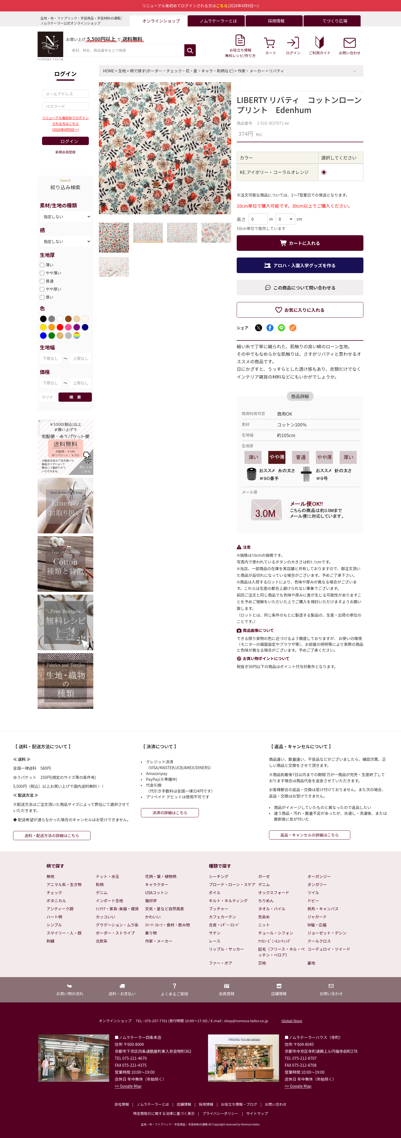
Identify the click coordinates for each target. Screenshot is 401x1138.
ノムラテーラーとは (153, 1104)
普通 (49, 281)
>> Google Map (128, 1086)
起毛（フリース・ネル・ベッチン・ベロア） (281, 952)
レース (214, 941)
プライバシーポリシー (220, 1113)
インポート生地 (109, 900)
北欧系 (101, 941)
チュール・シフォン (275, 933)
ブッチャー (218, 908)
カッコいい (105, 916)
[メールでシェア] (292, 327)
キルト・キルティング (228, 900)
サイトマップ (257, 1113)
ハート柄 (54, 916)
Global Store (292, 1020)
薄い (49, 265)
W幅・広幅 (316, 925)
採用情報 (206, 1104)
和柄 (100, 884)
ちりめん (266, 900)
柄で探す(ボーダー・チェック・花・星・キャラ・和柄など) (182, 70)
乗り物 (151, 933)
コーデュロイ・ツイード (328, 949)
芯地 (262, 963)
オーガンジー (319, 876)
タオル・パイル (271, 908)
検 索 (75, 397)
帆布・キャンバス (323, 908)
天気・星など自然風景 (164, 908)
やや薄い (53, 273)
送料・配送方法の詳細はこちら (52, 835)
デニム (101, 892)
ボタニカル (56, 900)
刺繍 (50, 941)
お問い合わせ (276, 1104)
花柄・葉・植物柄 (160, 876)
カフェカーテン (222, 916)
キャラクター (156, 884)
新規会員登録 (65, 151)
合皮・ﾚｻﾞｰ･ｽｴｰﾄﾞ (224, 925)
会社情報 (121, 1104)
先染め (264, 916)
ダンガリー (317, 884)
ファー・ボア (220, 963)
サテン (215, 933)
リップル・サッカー (226, 949)
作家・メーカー (251, 70)
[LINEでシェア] (281, 327)
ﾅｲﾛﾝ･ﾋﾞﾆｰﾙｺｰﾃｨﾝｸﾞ (274, 941)
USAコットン (156, 892)
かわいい (153, 916)
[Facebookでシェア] (269, 327)
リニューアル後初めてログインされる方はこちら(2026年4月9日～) (65, 123)
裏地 (311, 963)
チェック (54, 892)
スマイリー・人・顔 (64, 933)
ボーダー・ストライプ (115, 933)
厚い (49, 297)
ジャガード (317, 916)
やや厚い (53, 289)
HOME (108, 70)
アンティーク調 (60, 908)
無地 (50, 876)
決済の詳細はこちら (169, 812)
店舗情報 (184, 1104)
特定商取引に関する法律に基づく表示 (164, 1113)
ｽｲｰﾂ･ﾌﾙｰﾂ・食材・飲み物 (167, 925)
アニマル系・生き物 (64, 884)
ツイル (313, 892)
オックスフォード (273, 892)
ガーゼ (264, 876)
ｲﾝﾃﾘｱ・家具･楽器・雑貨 (117, 908)
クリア (47, 397)
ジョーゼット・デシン (326, 933)
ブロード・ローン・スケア (232, 884)
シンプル (54, 925)
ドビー (313, 900)
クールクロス (319, 941)
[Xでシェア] (258, 327)
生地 (122, 70)
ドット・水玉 (107, 876)
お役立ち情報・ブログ (239, 1104)
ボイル (215, 892)
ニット (264, 925)
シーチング (218, 876)
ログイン (69, 141)
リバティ (276, 70)
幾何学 (151, 900)
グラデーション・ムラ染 (117, 925)
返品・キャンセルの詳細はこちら (309, 835)
